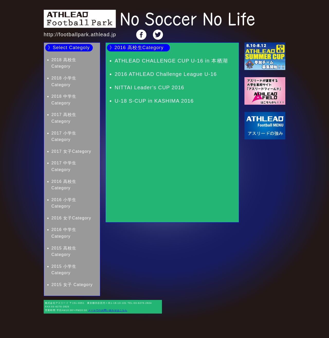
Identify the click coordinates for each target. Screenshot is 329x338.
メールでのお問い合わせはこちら (107, 310)
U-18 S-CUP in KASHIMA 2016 (154, 101)
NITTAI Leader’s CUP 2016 (149, 87)
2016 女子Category (71, 218)
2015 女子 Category (72, 284)
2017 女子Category (71, 151)
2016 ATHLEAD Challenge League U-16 (166, 74)
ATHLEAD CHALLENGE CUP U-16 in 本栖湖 (171, 61)
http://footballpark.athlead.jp (80, 34)
